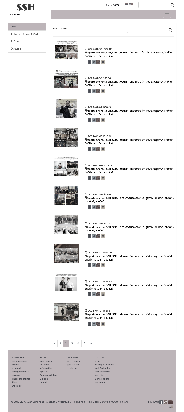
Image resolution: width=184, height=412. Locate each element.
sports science (96, 53)
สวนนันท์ (108, 56)
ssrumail (16, 368)
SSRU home (112, 5)
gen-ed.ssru (73, 364)
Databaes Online (48, 375)
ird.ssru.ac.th (46, 361)
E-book (44, 378)
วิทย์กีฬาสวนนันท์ (93, 56)
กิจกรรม (16, 41)
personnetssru (19, 361)
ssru (97, 361)
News (13, 27)
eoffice (15, 364)
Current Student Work (24, 34)
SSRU (115, 53)
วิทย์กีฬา (168, 53)
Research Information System (46, 368)
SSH (108, 53)
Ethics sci (17, 385)
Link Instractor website (102, 373)
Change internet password (20, 373)
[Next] (54, 343)
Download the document (102, 380)
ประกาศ (124, 53)
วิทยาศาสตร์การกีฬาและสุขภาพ (146, 53)
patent (43, 382)
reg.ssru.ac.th (74, 361)
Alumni (15, 49)
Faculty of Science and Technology (104, 366)
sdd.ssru (72, 368)
